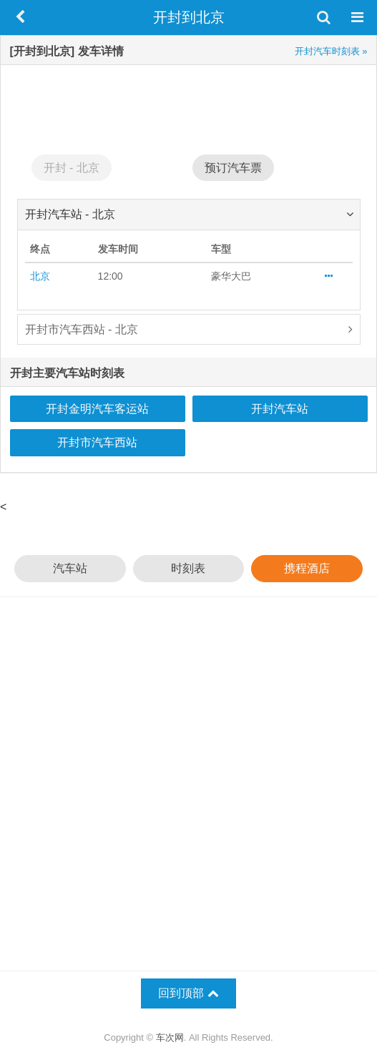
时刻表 (188, 568)
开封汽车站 (279, 409)
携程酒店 (307, 568)
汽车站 (70, 568)
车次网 (170, 1037)
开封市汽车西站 (97, 442)
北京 (40, 276)
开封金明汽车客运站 (97, 409)
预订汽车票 (233, 168)
